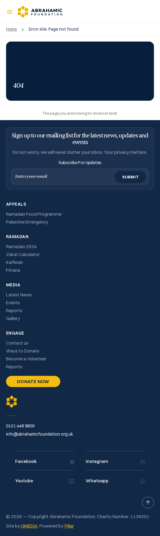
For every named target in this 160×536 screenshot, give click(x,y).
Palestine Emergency (27, 222)
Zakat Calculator (23, 254)
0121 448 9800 (20, 426)
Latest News (19, 295)
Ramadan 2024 (21, 246)
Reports (14, 310)
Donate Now (33, 381)
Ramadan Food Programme (34, 214)
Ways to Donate (22, 351)
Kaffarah (14, 262)
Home (11, 29)
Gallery (13, 318)
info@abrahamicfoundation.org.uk (39, 434)
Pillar (69, 526)
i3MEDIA (29, 526)
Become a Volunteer (26, 359)
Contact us (17, 343)
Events (13, 302)
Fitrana (13, 270)
